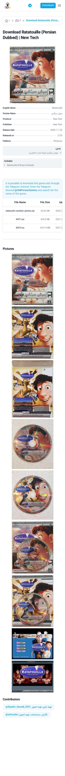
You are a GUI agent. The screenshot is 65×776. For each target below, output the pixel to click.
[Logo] (7, 6)
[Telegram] (30, 5)
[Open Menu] (59, 5)
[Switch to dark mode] (36, 5)
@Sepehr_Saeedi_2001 (18, 707)
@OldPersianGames (26, 190)
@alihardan (12, 715)
